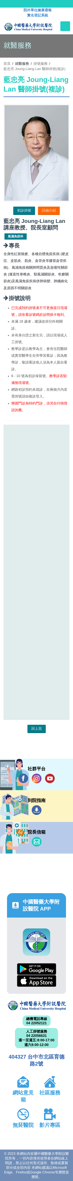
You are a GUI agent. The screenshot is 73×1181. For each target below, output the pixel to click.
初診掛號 (24, 210)
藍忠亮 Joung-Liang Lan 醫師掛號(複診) (34, 69)
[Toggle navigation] (65, 26)
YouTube (50, 778)
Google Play (36, 969)
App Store (36, 981)
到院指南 (36, 810)
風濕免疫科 (15, 236)
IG (36, 778)
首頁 (7, 64)
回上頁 (36, 729)
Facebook (23, 778)
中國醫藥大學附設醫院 (36, 1005)
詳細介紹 (49, 210)
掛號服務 (40, 64)
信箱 (36, 842)
